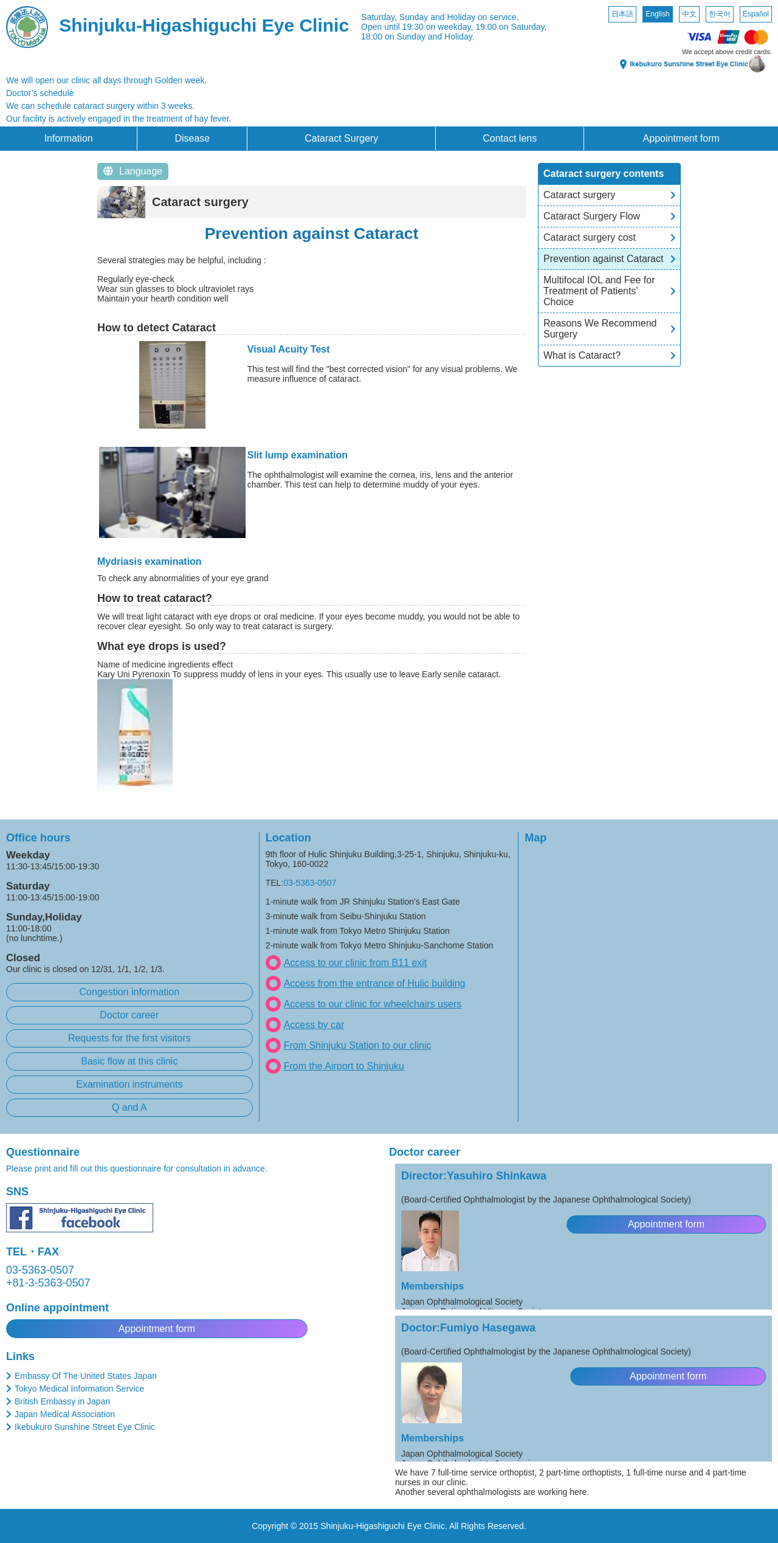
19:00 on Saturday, (510, 27)
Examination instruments (129, 1084)
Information (68, 138)
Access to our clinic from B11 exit (355, 963)
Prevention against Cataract (603, 259)
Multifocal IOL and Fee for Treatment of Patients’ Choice (599, 291)
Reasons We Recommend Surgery (599, 328)
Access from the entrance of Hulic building (375, 983)
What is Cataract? (582, 355)
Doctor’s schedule (40, 93)
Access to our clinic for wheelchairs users (373, 1004)
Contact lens (510, 138)
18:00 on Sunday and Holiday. (418, 36)
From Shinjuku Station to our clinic (358, 1045)
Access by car (314, 1025)
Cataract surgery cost (589, 237)
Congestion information (130, 992)
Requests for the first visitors (129, 1038)
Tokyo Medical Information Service (79, 1388)
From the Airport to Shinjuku (344, 1066)
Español (756, 14)
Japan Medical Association (65, 1414)
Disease (192, 138)
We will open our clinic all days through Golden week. (106, 80)
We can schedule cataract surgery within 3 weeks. (100, 106)
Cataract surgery (579, 195)
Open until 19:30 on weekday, (417, 27)
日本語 (622, 14)
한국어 (720, 14)
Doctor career (129, 1015)
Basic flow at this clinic (129, 1061)
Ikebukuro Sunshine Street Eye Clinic (85, 1427)
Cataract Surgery (341, 138)
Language (132, 171)
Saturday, (379, 17)
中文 (689, 14)
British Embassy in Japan (62, 1401)
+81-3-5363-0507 (48, 1283)
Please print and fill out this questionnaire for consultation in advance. (136, 1168)
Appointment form (681, 138)
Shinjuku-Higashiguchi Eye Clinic (204, 25)
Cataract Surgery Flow (591, 216)
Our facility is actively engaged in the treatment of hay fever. (118, 118)
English (657, 14)
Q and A (129, 1107)
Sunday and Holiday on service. (459, 17)
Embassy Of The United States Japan (86, 1376)
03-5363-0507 (309, 883)
